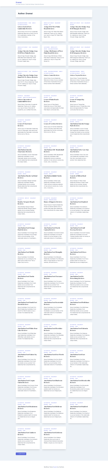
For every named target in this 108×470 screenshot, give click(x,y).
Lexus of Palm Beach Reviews (51, 100)
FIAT (50, 24)
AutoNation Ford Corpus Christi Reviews (26, 381)
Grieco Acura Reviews (51, 75)
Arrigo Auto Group (49, 22)
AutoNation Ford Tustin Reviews (26, 277)
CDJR (82, 22)
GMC (50, 147)
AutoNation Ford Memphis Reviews (53, 253)
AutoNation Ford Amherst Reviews (27, 434)
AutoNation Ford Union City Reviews (27, 355)
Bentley (27, 198)
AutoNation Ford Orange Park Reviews (26, 229)
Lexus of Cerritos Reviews (53, 124)
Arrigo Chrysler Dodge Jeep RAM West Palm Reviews (27, 52)
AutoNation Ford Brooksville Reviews (80, 381)
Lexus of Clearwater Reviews (25, 125)
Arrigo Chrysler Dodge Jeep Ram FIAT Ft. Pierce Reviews (28, 76)
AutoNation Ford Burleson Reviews (53, 381)
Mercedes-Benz (53, 199)
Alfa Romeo (47, 47)
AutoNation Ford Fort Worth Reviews (54, 355)
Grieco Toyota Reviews (78, 75)
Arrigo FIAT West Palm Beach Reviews (52, 28)
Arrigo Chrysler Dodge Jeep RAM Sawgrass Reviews (80, 52)
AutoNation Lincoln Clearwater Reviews (25, 151)
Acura (45, 71)
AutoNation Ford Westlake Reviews (53, 329)
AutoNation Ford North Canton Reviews (52, 229)
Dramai (18, 2)
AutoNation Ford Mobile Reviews (26, 253)
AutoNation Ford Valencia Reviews (79, 329)
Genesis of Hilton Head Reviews (78, 177)
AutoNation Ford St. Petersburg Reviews (77, 277)
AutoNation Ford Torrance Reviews (53, 277)
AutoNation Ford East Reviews (77, 355)
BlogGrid (55, 467)
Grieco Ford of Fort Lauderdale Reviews (25, 28)
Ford (30, 22)
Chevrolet (20, 95)
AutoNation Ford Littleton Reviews (53, 434)
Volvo (76, 147)
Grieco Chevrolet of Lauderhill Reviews (25, 100)
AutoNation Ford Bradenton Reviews (27, 408)
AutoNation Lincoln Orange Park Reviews (79, 125)
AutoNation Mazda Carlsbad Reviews (27, 177)
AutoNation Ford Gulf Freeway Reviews (77, 229)
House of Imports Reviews (53, 202)
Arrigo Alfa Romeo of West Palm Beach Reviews (53, 52)
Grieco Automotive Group (29, 97)
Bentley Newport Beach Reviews (26, 203)
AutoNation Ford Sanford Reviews (79, 203)
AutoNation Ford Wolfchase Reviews (79, 303)
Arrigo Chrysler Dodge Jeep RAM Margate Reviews (80, 28)
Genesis (77, 173)
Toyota (83, 73)
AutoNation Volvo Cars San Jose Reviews (79, 151)
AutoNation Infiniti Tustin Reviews (53, 177)
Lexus (50, 97)
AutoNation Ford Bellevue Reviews (53, 408)
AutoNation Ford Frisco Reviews (78, 253)
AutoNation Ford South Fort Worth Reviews (27, 303)
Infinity (51, 173)
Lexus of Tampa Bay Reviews (77, 100)
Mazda (24, 173)
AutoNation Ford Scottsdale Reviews (53, 303)
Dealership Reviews (22, 22)
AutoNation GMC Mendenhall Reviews (54, 151)
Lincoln (77, 121)
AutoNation (47, 95)
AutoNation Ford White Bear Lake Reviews (27, 329)
